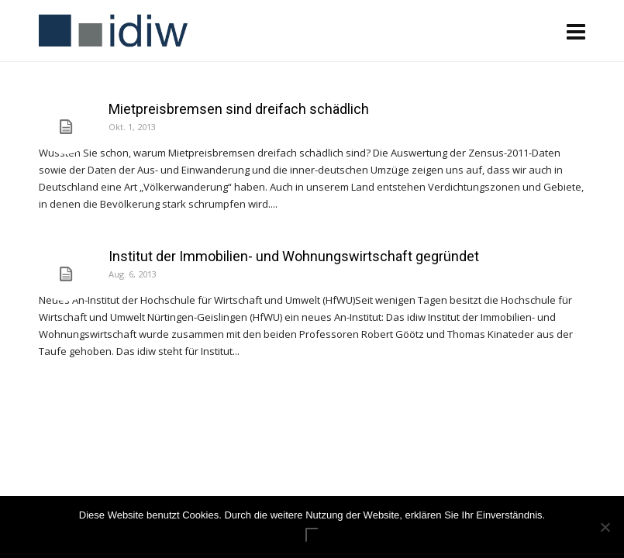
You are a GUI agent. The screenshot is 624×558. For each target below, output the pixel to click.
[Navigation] (576, 31)
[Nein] (604, 527)
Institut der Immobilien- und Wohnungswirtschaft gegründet (294, 256)
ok (312, 535)
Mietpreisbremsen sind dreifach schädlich (239, 109)
